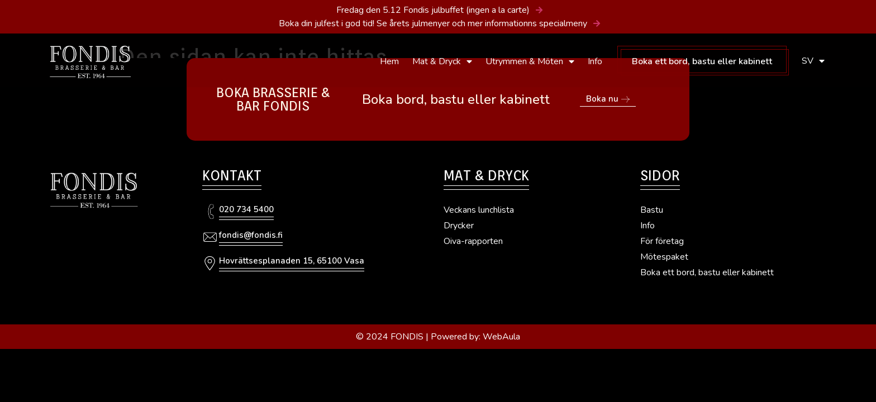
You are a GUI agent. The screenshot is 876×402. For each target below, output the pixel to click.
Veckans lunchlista (479, 210)
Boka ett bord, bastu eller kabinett (702, 61)
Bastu (651, 210)
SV (813, 61)
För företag (662, 241)
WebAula (501, 337)
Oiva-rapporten (473, 241)
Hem (389, 61)
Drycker (459, 225)
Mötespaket (664, 257)
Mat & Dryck (442, 61)
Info (595, 61)
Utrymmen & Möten (529, 61)
